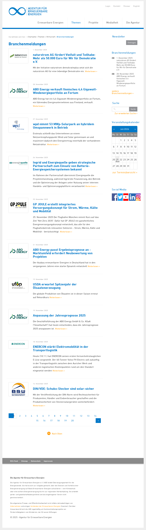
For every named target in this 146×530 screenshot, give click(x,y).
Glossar (126, 6)
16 (44, 420)
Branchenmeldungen (65, 37)
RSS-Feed (14, 461)
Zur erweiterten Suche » (126, 113)
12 (81, 415)
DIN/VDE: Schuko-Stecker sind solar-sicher (63, 389)
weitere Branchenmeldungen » (122, 92)
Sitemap (24, 461)
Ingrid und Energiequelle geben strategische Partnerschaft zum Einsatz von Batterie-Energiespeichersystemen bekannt (64, 166)
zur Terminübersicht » (124, 172)
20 (72, 420)
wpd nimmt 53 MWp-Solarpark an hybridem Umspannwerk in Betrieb (63, 125)
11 (74, 415)
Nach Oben (57, 433)
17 (51, 420)
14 (95, 415)
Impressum (48, 461)
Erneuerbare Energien (50, 22)
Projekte (93, 22)
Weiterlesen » (91, 71)
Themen (76, 22)
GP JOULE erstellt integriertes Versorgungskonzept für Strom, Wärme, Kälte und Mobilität (65, 207)
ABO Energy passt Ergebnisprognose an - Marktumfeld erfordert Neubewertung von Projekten (63, 253)
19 (65, 420)
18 (58, 420)
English (136, 6)
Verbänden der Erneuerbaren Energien (45, 506)
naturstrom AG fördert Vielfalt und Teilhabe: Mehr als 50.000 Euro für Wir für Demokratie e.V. (64, 58)
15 (37, 420)
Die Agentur (133, 22)
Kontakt (116, 6)
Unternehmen (15, 506)
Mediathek (112, 22)
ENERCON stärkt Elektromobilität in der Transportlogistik (60, 348)
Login (107, 6)
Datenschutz (35, 461)
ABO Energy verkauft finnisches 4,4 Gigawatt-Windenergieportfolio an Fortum (65, 91)
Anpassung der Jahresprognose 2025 (59, 315)
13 (88, 415)
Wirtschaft (50, 37)
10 (67, 415)
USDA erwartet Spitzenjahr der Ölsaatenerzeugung (55, 286)
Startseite (32, 37)
